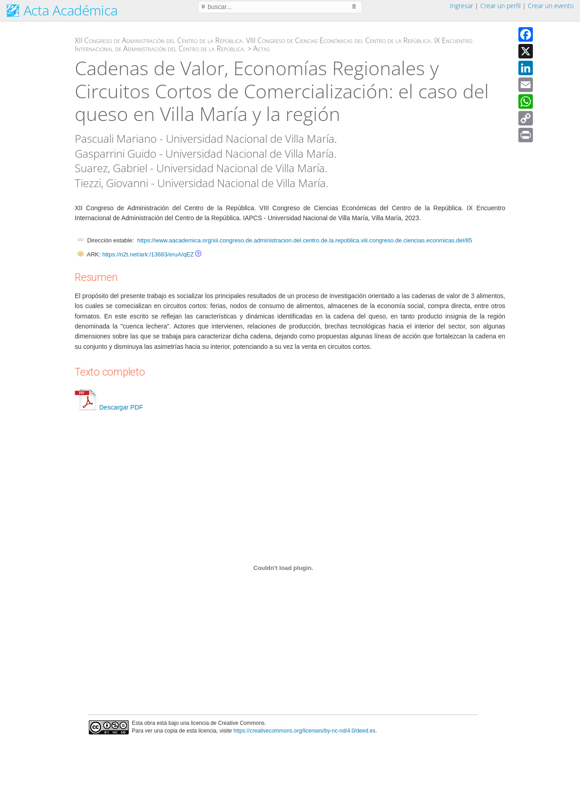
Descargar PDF (109, 407)
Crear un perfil (500, 5)
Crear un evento (551, 5)
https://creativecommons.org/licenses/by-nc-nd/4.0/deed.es (304, 731)
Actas (261, 48)
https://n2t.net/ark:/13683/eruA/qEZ (147, 254)
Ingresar (461, 5)
